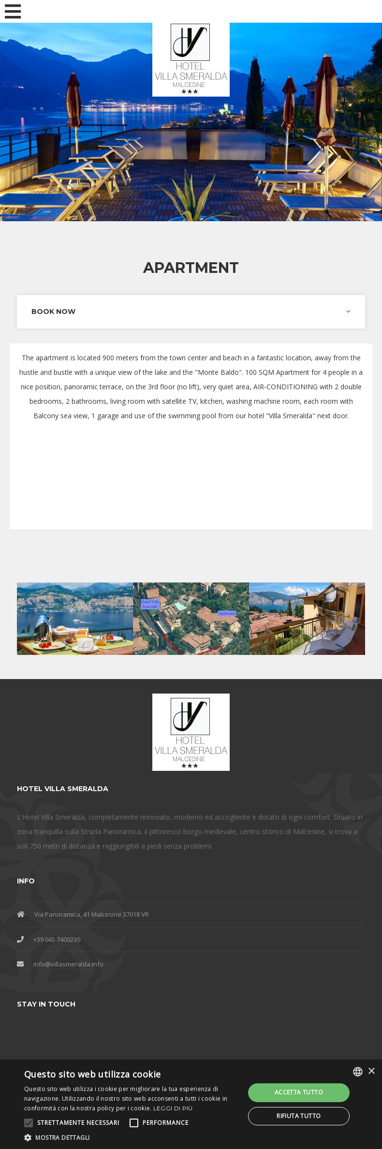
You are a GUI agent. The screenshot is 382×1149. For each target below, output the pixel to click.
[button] (131, 1137)
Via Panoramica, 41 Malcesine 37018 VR (91, 914)
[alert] (191, 1104)
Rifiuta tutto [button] (299, 1116)
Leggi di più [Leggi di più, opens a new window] (173, 1108)
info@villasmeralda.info (68, 964)
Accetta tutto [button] (299, 1092)
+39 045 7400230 (56, 939)
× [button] (371, 1071)
